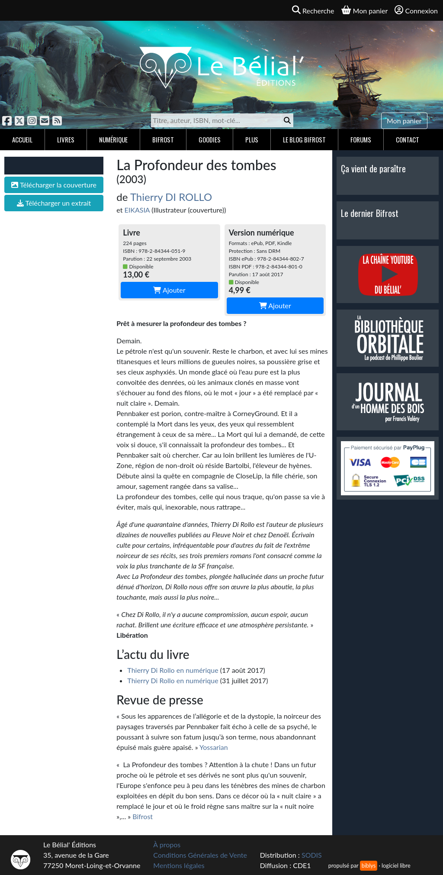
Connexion (416, 10)
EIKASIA (137, 210)
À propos (166, 844)
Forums (360, 139)
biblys (369, 865)
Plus (251, 139)
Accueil (22, 139)
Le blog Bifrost (304, 139)
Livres (65, 139)
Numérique (113, 139)
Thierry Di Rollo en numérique (172, 670)
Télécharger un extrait (54, 203)
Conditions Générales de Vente (200, 855)
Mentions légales (178, 865)
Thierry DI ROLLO (171, 196)
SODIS (312, 855)
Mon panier (404, 120)
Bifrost (163, 139)
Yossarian (213, 747)
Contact (407, 139)
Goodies (210, 139)
